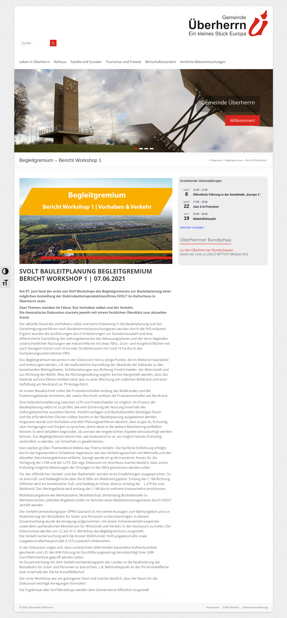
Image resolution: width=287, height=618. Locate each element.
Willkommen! (242, 120)
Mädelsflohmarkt (204, 218)
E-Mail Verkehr (231, 607)
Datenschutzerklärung (255, 607)
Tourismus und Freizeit (123, 62)
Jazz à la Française (206, 206)
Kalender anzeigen (192, 227)
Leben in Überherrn (34, 62)
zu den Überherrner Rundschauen (206, 250)
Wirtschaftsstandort (160, 62)
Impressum (212, 607)
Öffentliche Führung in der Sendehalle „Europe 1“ (227, 194)
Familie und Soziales (86, 62)
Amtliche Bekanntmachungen (203, 62)
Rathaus (60, 62)
